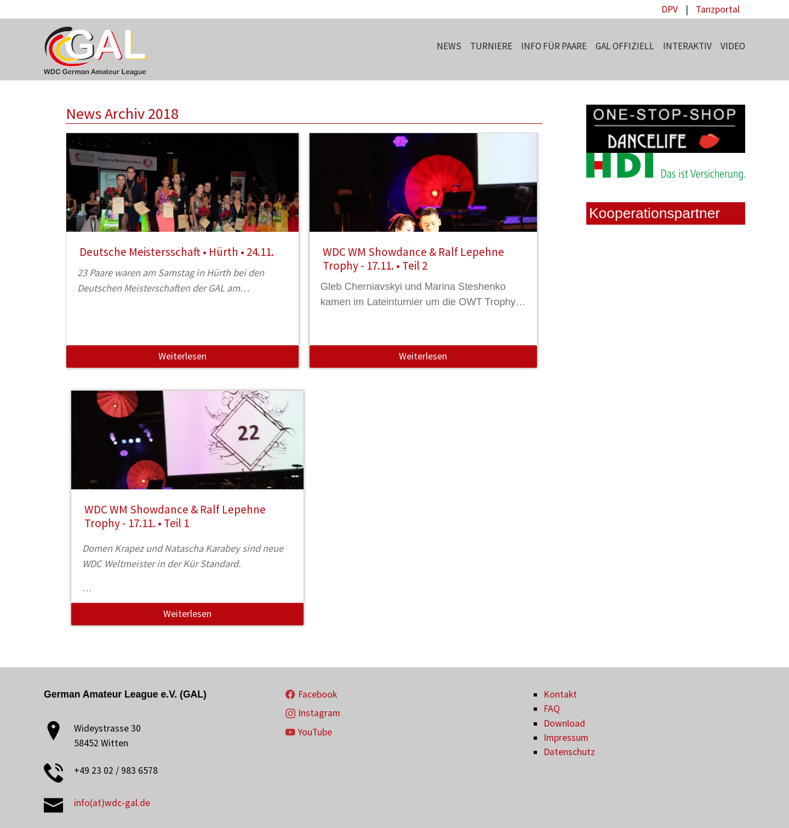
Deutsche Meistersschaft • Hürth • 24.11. (176, 251)
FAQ (552, 709)
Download (564, 723)
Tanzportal (718, 9)
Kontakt (560, 694)
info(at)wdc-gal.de (112, 803)
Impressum (566, 738)
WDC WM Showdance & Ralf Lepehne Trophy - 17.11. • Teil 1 (175, 516)
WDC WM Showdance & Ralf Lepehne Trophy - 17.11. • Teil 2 (413, 258)
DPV (669, 9)
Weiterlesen (182, 356)
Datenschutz (569, 752)
